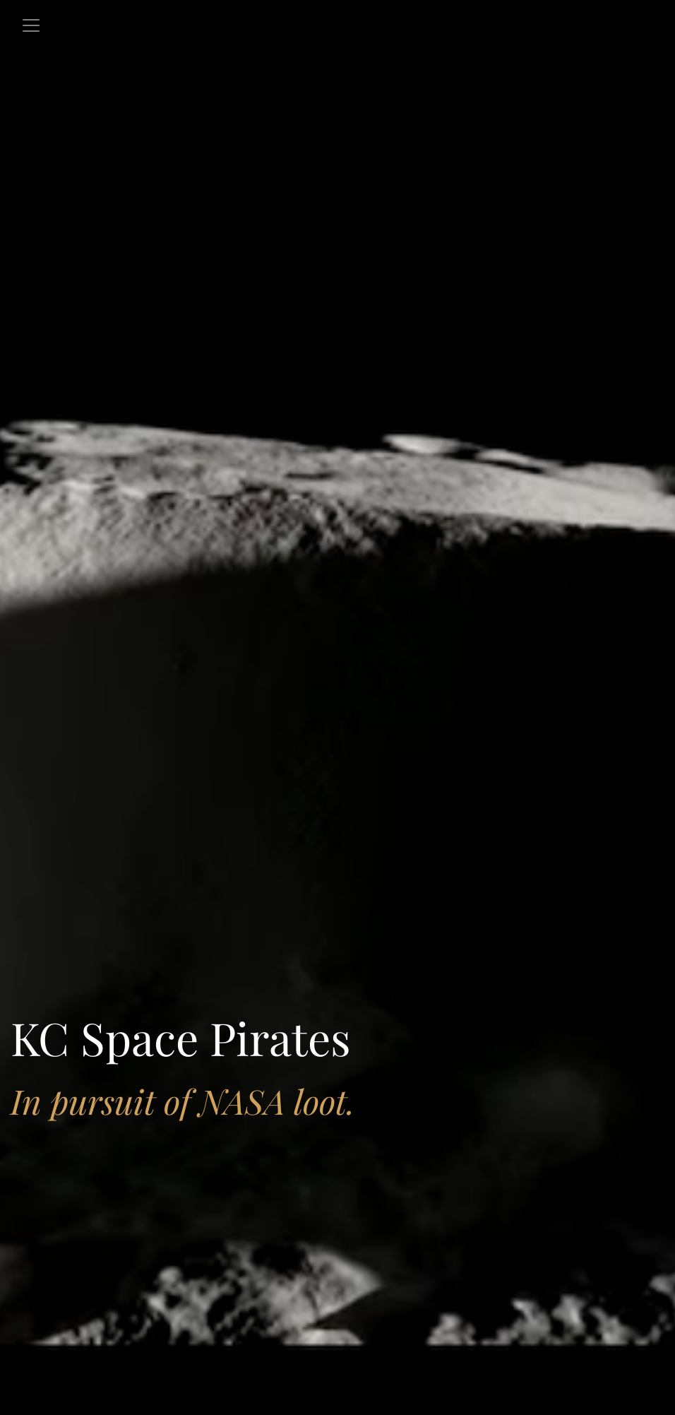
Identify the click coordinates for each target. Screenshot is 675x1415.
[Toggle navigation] (31, 25)
